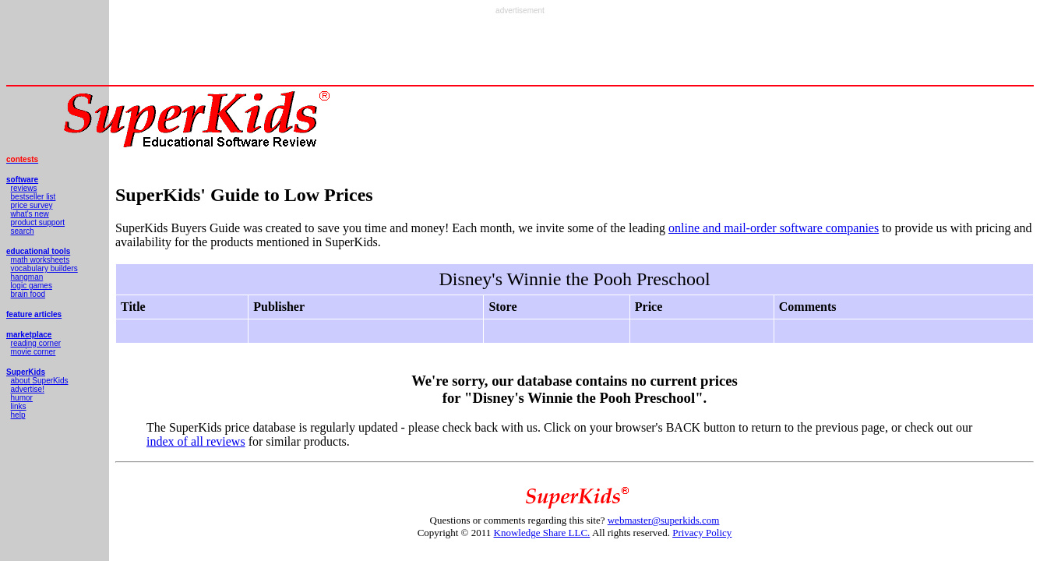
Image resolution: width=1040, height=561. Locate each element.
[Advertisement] (520, 50)
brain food (28, 294)
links (18, 406)
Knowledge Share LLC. (542, 532)
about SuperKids (40, 380)
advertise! (27, 389)
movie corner (33, 352)
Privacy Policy (702, 532)
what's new (30, 214)
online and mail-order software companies (773, 228)
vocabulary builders (44, 268)
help (18, 415)
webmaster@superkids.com (664, 520)
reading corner (36, 343)
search (22, 231)
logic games (31, 285)
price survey (32, 205)
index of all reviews (195, 441)
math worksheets (40, 260)
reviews (24, 188)
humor (22, 397)
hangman (27, 277)
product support (38, 222)
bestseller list (33, 196)
